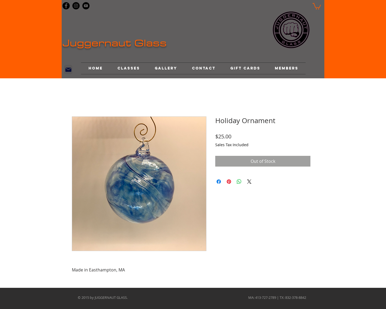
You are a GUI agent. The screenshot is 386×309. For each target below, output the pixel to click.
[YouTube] (86, 5)
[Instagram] (76, 5)
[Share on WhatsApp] (239, 181)
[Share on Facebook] (219, 181)
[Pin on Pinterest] (229, 181)
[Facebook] (66, 5)
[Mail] (68, 69)
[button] (317, 5)
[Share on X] (249, 181)
